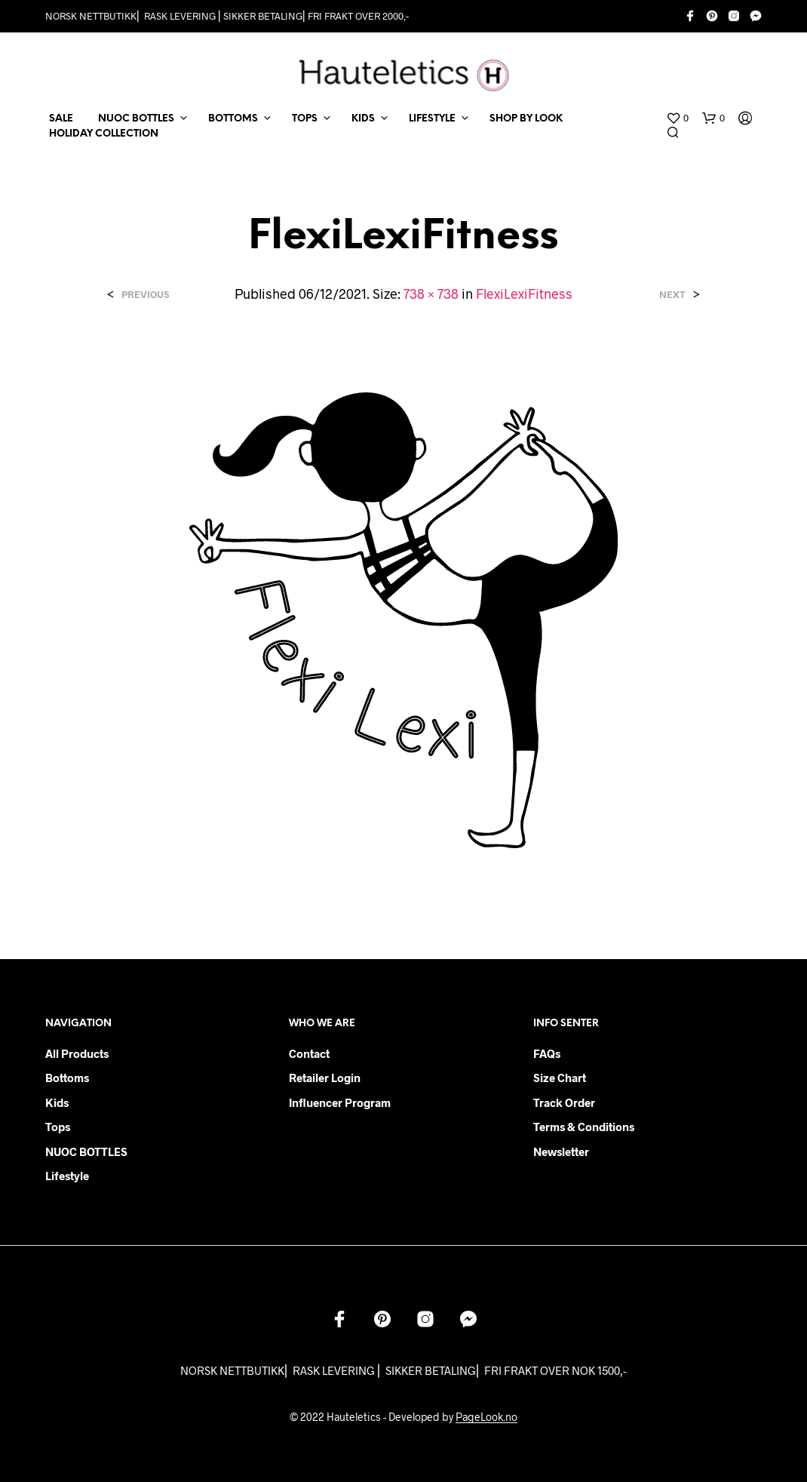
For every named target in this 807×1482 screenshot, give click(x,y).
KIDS (363, 119)
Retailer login (325, 1077)
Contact (309, 1053)
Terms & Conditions (583, 1126)
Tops (57, 1126)
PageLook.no (486, 1417)
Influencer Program (340, 1102)
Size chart (559, 1077)
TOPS (305, 119)
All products (77, 1053)
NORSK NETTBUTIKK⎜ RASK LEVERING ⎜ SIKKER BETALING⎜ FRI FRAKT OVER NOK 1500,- (403, 1370)
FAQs (546, 1053)
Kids (57, 1102)
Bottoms (67, 1077)
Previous (145, 295)
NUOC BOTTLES (136, 119)
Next (672, 295)
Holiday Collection (103, 134)
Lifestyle (67, 1175)
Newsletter (561, 1151)
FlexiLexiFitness (524, 293)
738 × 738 (431, 293)
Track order (564, 1102)
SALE (61, 119)
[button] (677, 118)
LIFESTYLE (432, 119)
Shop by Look (526, 119)
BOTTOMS (233, 119)
